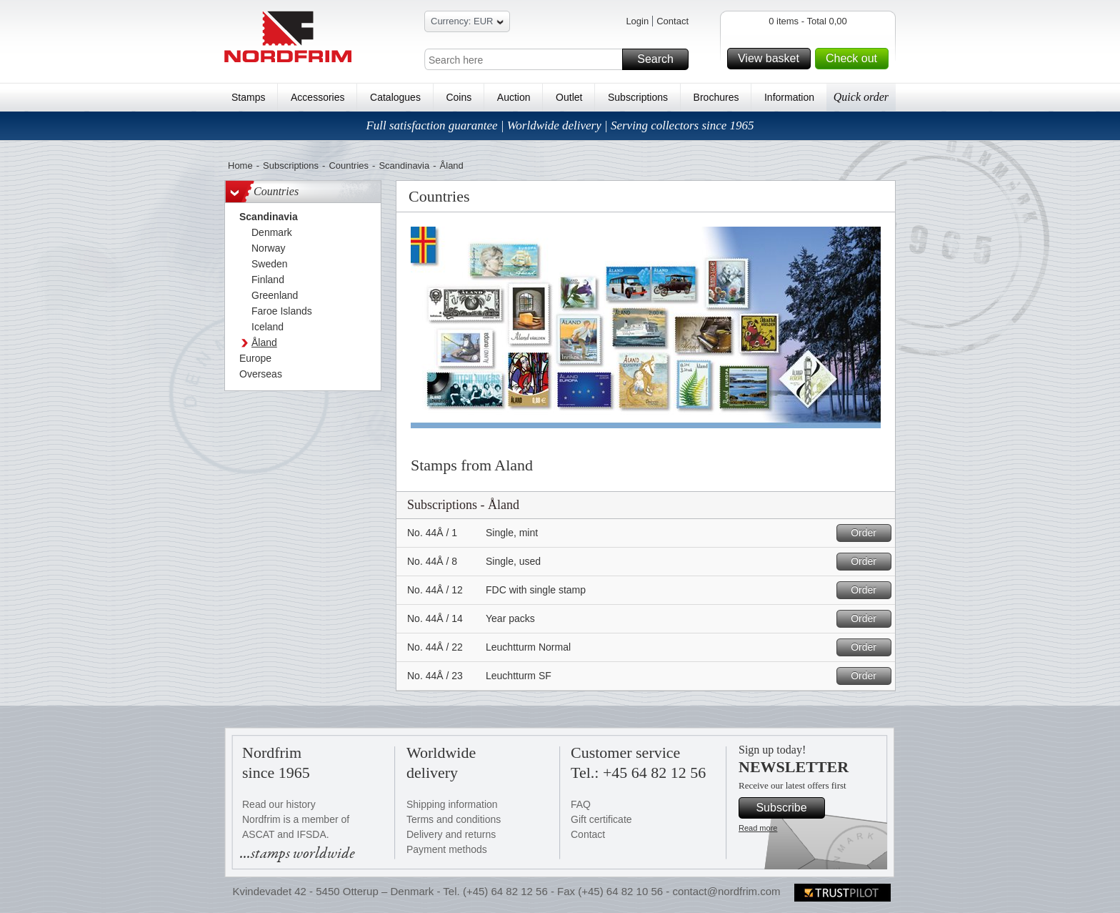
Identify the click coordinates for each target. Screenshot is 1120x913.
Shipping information (452, 804)
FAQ (581, 804)
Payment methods (446, 849)
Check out (855, 58)
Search (660, 59)
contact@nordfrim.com (726, 891)
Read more (758, 828)
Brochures (716, 97)
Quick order (861, 97)
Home (240, 165)
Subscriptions (638, 97)
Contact (672, 21)
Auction (514, 97)
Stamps (248, 97)
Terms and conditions (453, 819)
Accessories (317, 97)
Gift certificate (601, 819)
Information (789, 97)
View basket (772, 58)
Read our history (279, 804)
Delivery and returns (451, 834)
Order (869, 533)
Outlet (569, 97)
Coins (458, 97)
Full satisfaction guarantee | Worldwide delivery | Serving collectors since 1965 (560, 125)
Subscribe (788, 808)
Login (637, 21)
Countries (349, 165)
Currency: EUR (467, 23)
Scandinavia (404, 165)
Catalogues (395, 97)
